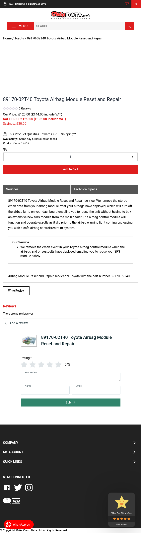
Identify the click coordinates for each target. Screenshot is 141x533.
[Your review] (70, 377)
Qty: (5, 149)
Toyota (19, 38)
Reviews (25, 108)
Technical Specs (85, 189)
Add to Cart (70, 169)
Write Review (16, 290)
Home (7, 38)
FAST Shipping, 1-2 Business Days (24, 4)
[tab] (37, 189)
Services (12, 189)
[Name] (45, 390)
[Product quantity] (70, 157)
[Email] (96, 390)
